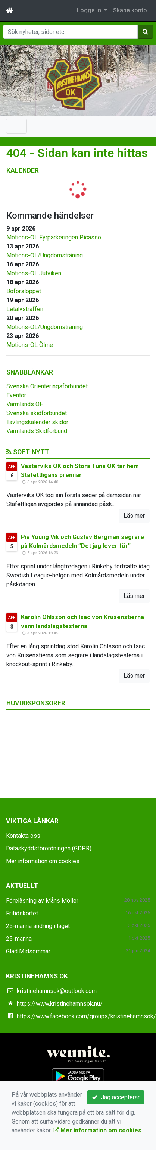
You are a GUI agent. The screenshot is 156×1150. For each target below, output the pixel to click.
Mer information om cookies (42, 861)
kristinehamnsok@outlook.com (57, 990)
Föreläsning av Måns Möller (42, 900)
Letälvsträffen (24, 309)
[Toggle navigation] (16, 126)
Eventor (16, 395)
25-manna (19, 938)
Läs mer (134, 515)
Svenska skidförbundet (36, 413)
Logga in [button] (90, 10)
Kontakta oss (23, 835)
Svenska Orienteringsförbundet (47, 386)
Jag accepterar (116, 1097)
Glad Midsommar (28, 951)
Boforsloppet (23, 291)
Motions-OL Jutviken (33, 273)
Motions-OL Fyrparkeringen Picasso (53, 237)
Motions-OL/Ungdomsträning (44, 255)
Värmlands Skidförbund (36, 431)
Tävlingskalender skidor (37, 422)
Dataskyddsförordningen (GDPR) (48, 848)
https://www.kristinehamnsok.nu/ (60, 1003)
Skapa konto (130, 10)
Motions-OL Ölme (29, 344)
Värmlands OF (24, 404)
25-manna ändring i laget (38, 926)
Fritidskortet (22, 913)
